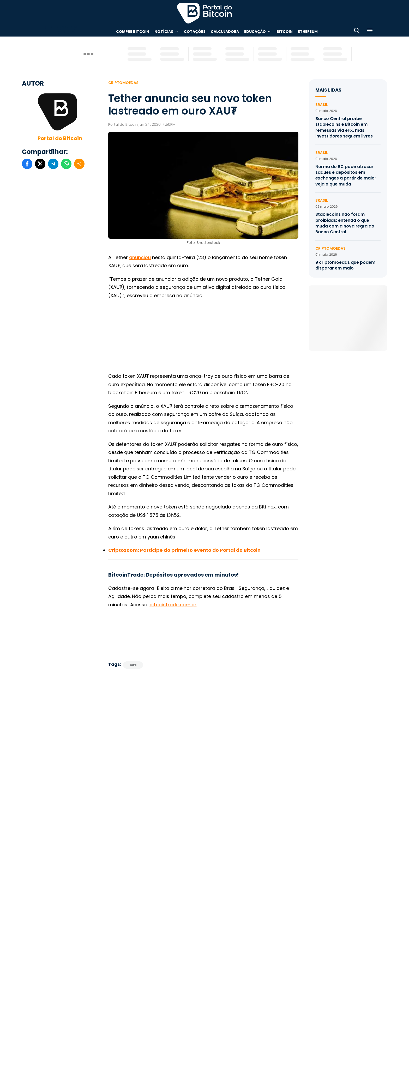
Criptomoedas (123, 82)
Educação (255, 31)
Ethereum (308, 31)
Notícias (163, 31)
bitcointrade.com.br (172, 604)
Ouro (133, 665)
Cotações (195, 31)
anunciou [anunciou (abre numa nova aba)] (140, 257)
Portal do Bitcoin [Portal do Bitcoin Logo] (204, 13)
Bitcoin (284, 31)
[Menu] (370, 31)
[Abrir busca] (357, 31)
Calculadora (225, 31)
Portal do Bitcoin (60, 138)
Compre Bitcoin (132, 31)
